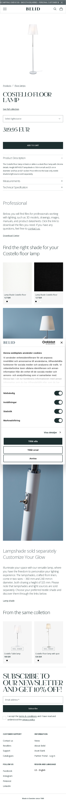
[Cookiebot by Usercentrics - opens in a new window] (42, 342)
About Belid (39, 745)
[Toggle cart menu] (61, 8)
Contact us (8, 740)
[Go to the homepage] (33, 8)
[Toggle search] (55, 8)
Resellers (7, 745)
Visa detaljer (50, 432)
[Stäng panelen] (62, 343)
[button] (33, 118)
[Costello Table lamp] (17, 635)
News (37, 740)
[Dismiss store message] (62, 2)
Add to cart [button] (33, 145)
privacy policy (28, 719)
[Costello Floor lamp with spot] (48, 635)
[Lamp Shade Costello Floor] (17, 276)
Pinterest (7, 781)
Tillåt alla (33, 441)
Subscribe (33, 708)
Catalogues (8, 755)
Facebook (7, 771)
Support (6, 750)
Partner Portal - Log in (44, 755)
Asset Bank (39, 750)
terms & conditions (28, 716)
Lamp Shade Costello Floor (15, 295)
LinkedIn (7, 786)
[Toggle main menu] (4, 8)
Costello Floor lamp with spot (47, 654)
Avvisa (33, 458)
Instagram (7, 776)
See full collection (11, 109)
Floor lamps (20, 85)
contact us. (34, 228)
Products (7, 85)
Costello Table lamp (12, 654)
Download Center (11, 235)
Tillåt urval (33, 450)
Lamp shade (9, 600)
